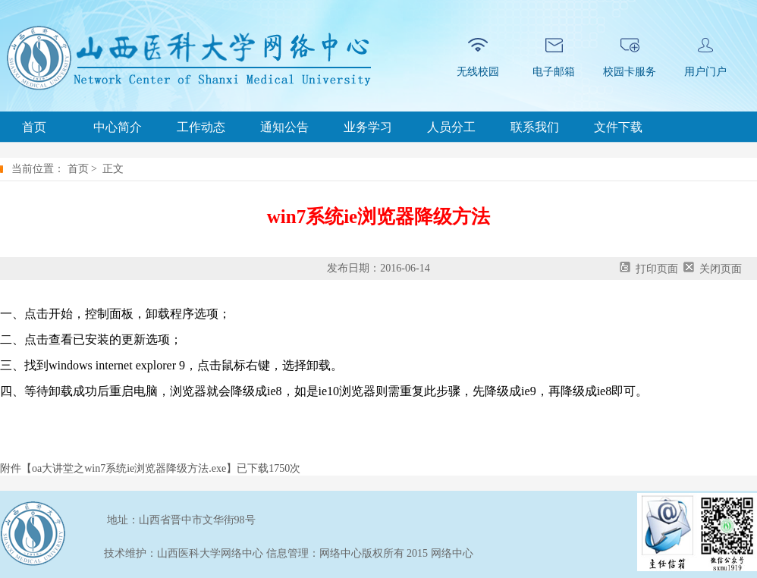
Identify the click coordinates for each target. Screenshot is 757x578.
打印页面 (657, 269)
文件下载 (618, 127)
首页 (34, 127)
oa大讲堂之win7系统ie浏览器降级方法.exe (129, 468)
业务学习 (368, 127)
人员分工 (451, 127)
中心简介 (117, 127)
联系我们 (534, 127)
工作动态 (201, 127)
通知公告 (284, 127)
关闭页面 (720, 269)
